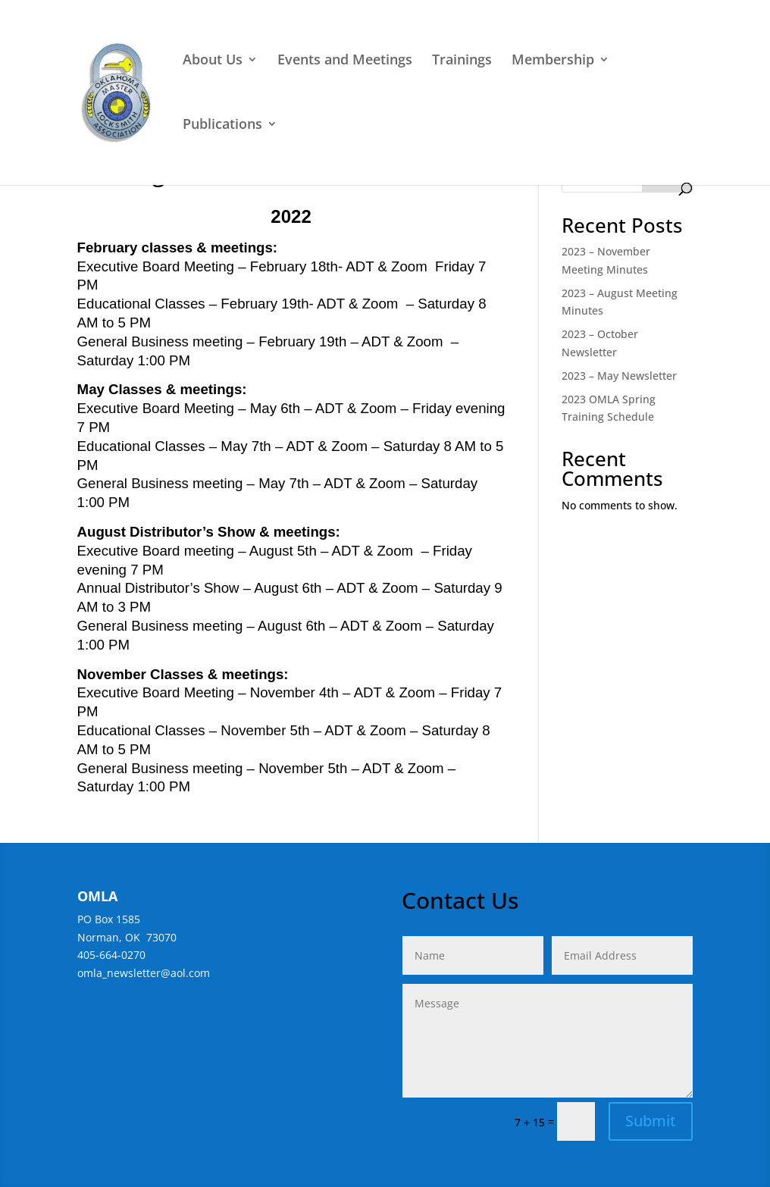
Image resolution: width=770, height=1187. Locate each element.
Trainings (462, 61)
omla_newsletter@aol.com (143, 973)
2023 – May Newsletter (619, 375)
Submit (650, 1120)
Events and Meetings (344, 61)
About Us (213, 61)
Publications (222, 125)
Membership (553, 61)
